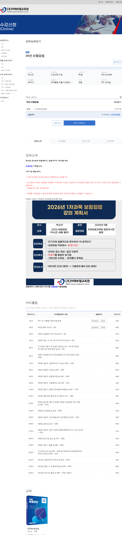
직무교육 (4, 56)
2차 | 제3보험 (5, 87)
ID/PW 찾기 (109, 2)
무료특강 (4, 53)
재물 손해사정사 (6, 60)
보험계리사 (4, 40)
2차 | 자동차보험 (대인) (9, 90)
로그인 (101, 2)
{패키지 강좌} (5, 50)
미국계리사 (4, 97)
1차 (2, 44)
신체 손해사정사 (6, 74)
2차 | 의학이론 (6, 81)
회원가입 (119, 2)
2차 (2, 47)
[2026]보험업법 (33, 529)
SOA (2, 101)
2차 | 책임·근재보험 (7, 84)
